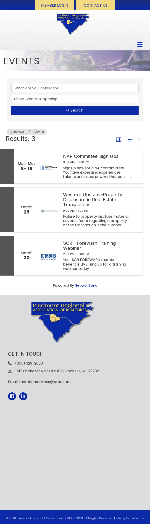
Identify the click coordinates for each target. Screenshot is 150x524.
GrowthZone (86, 285)
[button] (54, 5)
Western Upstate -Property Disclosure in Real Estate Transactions (92, 199)
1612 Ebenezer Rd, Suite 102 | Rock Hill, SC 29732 (57, 371)
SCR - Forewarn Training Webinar (89, 246)
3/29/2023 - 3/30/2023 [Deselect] (27, 132)
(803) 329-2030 (29, 363)
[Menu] (140, 44)
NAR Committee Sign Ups (90, 156)
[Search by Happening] (74, 99)
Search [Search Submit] (74, 110)
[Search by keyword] (75, 88)
